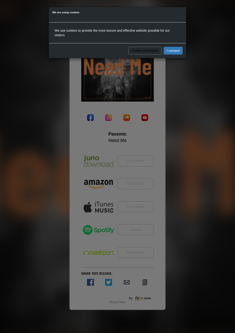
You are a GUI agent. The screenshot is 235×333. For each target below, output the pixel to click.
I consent (173, 51)
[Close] (181, 16)
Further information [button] (145, 51)
